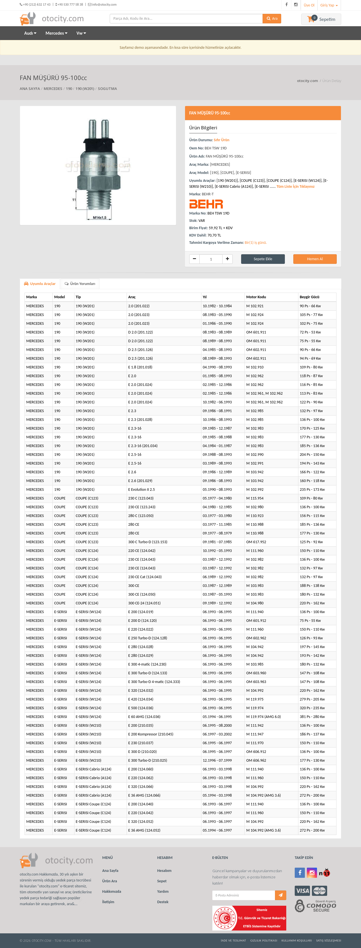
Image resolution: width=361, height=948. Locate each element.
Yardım (163, 891)
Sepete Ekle (263, 259)
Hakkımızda (111, 891)
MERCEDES (53, 88)
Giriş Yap (329, 5)
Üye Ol (309, 5)
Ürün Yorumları (80, 283)
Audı (30, 33)
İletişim (108, 902)
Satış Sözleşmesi (328, 940)
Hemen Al (315, 259)
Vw (81, 33)
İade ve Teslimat (233, 940)
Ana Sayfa (110, 870)
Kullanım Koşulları (296, 940)
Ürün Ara (109, 881)
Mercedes (56, 33)
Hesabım (164, 870)
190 (69, 88)
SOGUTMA (107, 88)
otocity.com (308, 80)
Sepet (162, 881)
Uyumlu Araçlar (40, 283)
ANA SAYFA (30, 88)
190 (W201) (85, 88)
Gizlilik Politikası (263, 940)
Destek (163, 902)
